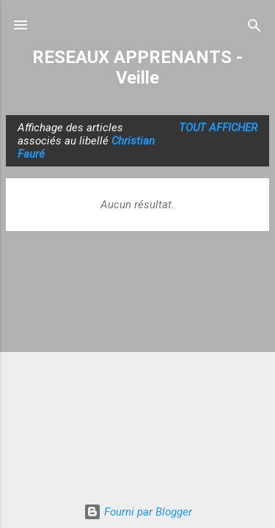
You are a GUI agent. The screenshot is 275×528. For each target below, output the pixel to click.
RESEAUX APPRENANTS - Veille (137, 67)
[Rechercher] (254, 26)
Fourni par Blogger (138, 511)
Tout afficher (218, 127)
